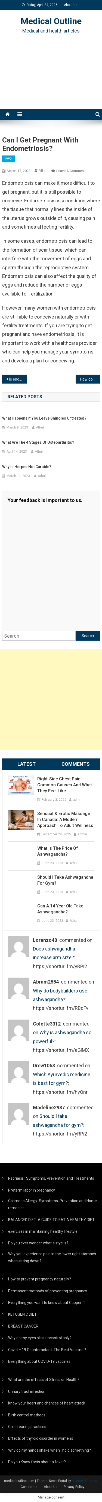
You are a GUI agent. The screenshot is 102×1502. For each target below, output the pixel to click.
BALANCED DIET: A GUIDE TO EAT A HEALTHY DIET (51, 1220)
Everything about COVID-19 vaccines (39, 1361)
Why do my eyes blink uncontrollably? (40, 1338)
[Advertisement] (51, 78)
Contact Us (29, 1487)
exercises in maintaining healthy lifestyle (43, 1231)
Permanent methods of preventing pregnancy (47, 1291)
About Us (71, 5)
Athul (43, 170)
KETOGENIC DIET (22, 1314)
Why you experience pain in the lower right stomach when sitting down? (52, 1257)
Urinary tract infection (26, 1391)
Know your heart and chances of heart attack (46, 1403)
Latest (26, 764)
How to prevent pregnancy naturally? (39, 1279)
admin (77, 800)
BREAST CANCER (23, 1326)
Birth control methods (26, 1415)
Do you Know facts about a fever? (37, 1462)
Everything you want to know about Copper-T (46, 1302)
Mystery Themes (84, 1481)
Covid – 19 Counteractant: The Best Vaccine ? (47, 1350)
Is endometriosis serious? (18, 379)
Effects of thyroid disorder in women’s (40, 1438)
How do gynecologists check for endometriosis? (90, 379)
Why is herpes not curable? (26, 467)
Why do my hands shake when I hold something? (49, 1450)
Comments (75, 764)
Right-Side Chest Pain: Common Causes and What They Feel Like (64, 784)
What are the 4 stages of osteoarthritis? (38, 442)
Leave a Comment (70, 171)
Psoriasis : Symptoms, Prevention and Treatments (51, 1178)
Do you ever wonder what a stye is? (38, 1243)
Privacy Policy (74, 1487)
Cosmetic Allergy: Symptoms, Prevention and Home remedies (52, 1204)
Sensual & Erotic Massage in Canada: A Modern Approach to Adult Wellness (65, 819)
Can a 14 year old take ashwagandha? (60, 908)
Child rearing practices (27, 1427)
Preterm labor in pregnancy (31, 1190)
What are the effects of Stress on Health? (43, 1379)
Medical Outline (51, 21)
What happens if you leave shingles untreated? (44, 418)
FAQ (8, 158)
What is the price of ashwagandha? (57, 851)
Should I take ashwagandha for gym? (65, 880)
